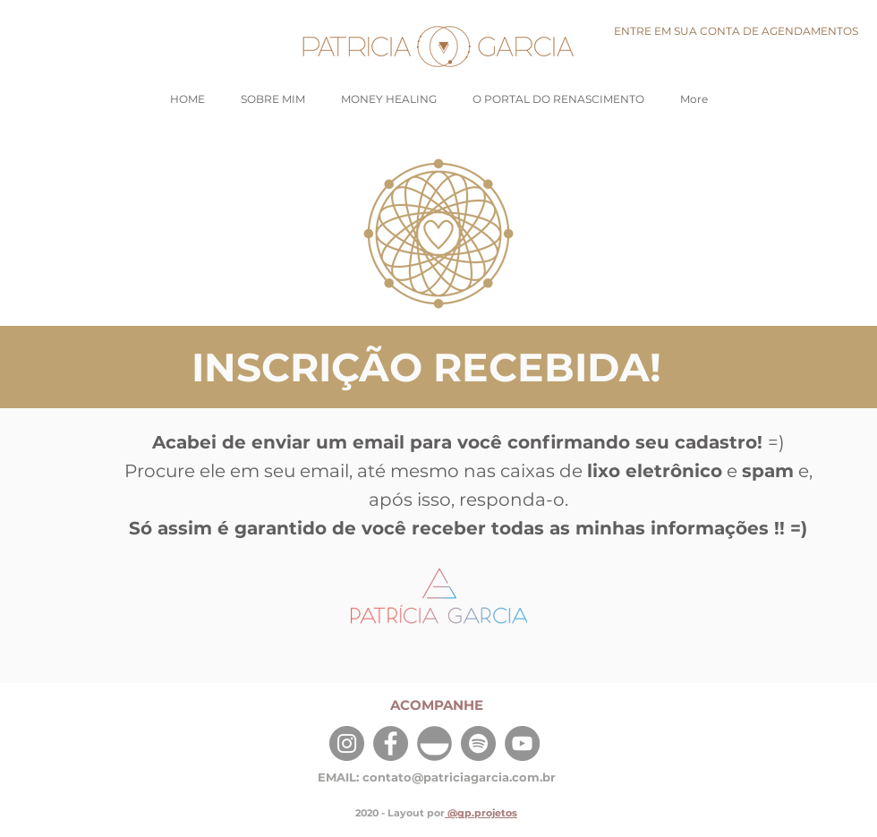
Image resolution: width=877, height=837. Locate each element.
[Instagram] (346, 743)
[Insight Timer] (434, 743)
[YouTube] (522, 743)
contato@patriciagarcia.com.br (459, 777)
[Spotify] (478, 743)
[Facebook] (390, 743)
